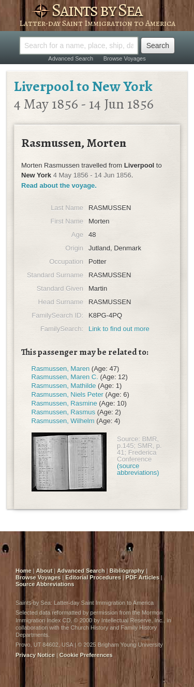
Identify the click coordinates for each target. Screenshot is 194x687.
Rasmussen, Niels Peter (67, 394)
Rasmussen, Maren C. (65, 377)
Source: (128, 439)
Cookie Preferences (86, 655)
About (44, 570)
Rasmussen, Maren (61, 368)
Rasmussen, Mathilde (64, 386)
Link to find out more (119, 329)
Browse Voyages (124, 58)
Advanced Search (70, 58)
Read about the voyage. (59, 185)
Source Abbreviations (45, 584)
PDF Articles (142, 577)
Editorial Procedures (93, 577)
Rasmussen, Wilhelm (63, 421)
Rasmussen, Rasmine (64, 403)
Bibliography (127, 570)
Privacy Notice (35, 655)
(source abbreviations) (138, 469)
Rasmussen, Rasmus (64, 412)
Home (24, 570)
